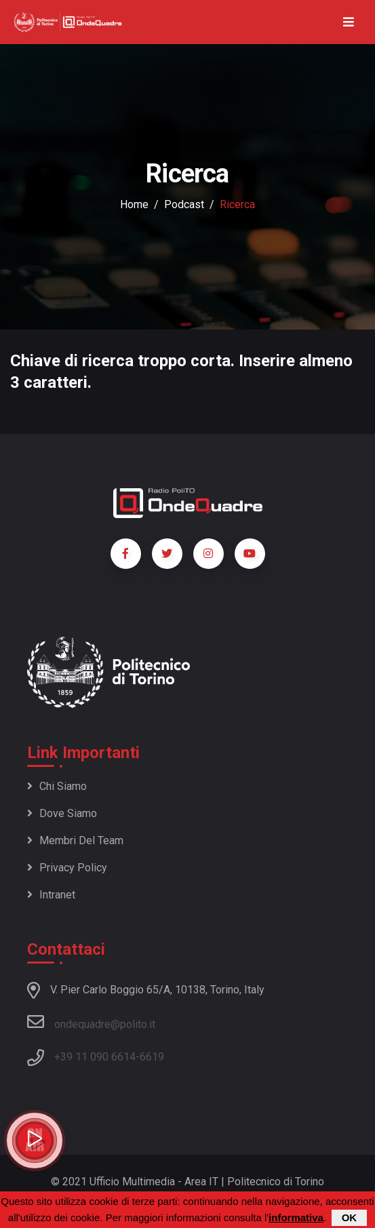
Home (134, 204)
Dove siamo (62, 813)
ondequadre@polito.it (91, 1022)
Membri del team (75, 840)
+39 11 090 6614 (95, 1056)
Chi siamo (57, 786)
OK (349, 1217)
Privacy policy (67, 867)
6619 (152, 1056)
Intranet (51, 894)
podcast (184, 204)
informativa (296, 1217)
